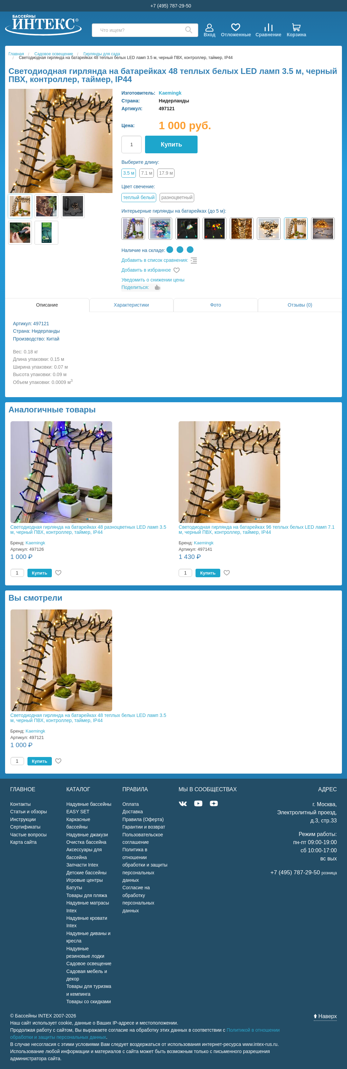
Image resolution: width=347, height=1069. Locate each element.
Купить (171, 144)
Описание (47, 305)
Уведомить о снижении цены (152, 280)
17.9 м (166, 173)
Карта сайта (23, 842)
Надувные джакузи (87, 834)
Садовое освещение (88, 963)
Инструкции (23, 819)
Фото (215, 305)
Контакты (20, 804)
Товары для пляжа (86, 895)
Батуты (74, 887)
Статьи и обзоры (28, 811)
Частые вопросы (28, 834)
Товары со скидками (88, 1001)
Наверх (325, 1016)
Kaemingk (170, 93)
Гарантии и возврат (143, 827)
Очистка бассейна (86, 842)
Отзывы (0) (300, 305)
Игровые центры (84, 880)
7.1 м (146, 173)
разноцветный (176, 197)
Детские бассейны (86, 872)
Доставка (132, 811)
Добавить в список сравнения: (154, 260)
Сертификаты (25, 827)
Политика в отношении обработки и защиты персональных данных (144, 865)
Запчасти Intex (82, 865)
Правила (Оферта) (143, 819)
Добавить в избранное (146, 270)
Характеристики (131, 305)
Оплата (130, 804)
